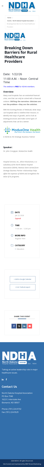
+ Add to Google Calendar (22, 279)
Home (9, 18)
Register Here (20, 238)
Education (19, 249)
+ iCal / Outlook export (22, 287)
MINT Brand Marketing (33, 464)
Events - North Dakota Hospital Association (20, 21)
